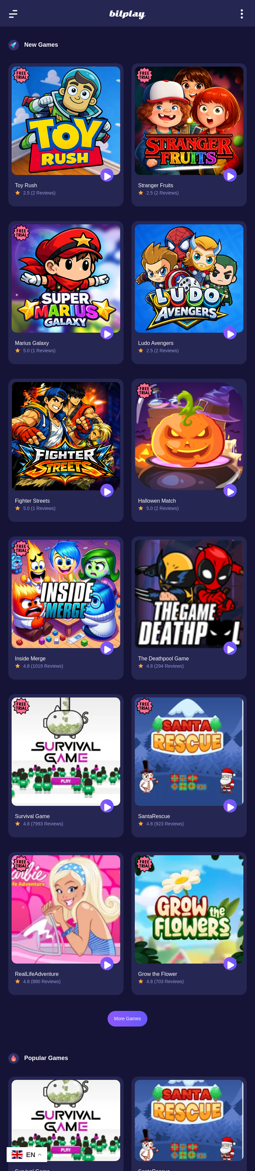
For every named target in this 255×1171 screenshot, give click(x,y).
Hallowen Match (157, 501)
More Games (127, 1018)
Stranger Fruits (155, 185)
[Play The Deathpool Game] (230, 648)
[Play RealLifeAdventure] (107, 963)
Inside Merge (30, 658)
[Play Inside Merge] (107, 648)
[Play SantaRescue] (230, 805)
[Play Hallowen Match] (230, 490)
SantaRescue (154, 816)
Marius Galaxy (32, 343)
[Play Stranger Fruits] (230, 175)
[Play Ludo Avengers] (230, 332)
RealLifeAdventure (37, 974)
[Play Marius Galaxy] (107, 332)
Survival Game (32, 816)
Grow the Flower (157, 974)
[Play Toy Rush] (107, 175)
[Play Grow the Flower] (230, 963)
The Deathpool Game (163, 658)
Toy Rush (26, 185)
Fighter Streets (32, 501)
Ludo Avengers (155, 343)
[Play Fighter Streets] (107, 490)
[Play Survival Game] (107, 805)
